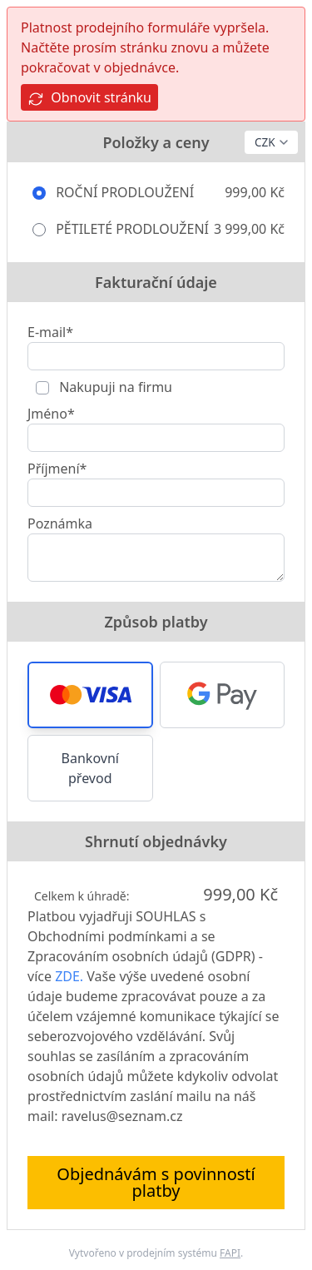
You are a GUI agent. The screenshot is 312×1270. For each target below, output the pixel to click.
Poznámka (59, 523)
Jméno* (51, 413)
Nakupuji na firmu (114, 387)
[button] (90, 695)
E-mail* (50, 332)
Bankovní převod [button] (90, 768)
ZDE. (69, 976)
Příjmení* (57, 468)
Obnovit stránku (89, 97)
